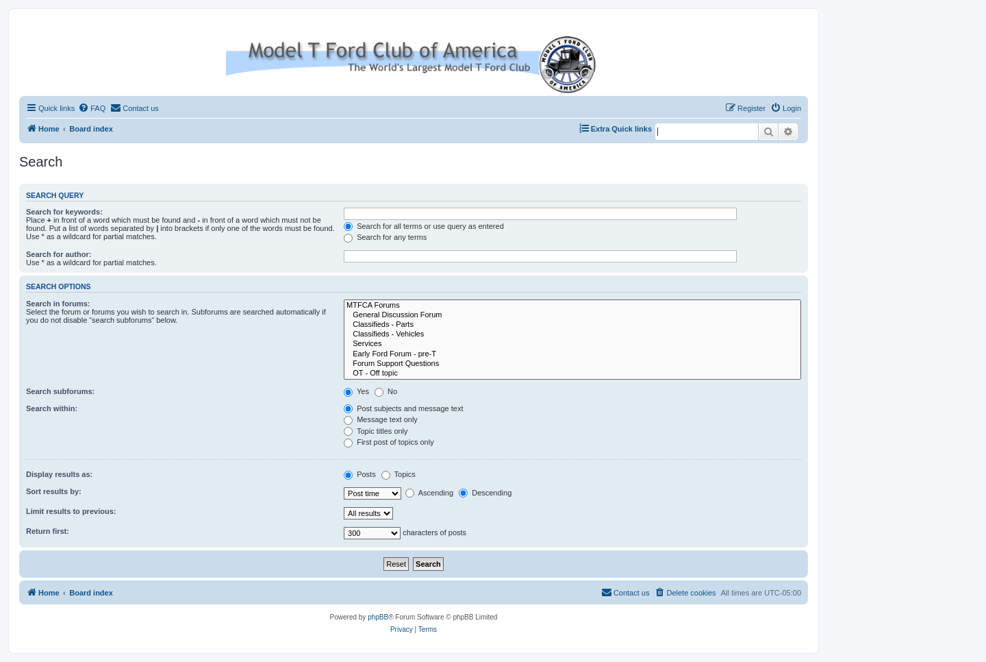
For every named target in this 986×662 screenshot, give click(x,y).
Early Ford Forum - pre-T (572, 354)
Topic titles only (375, 431)
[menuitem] (91, 108)
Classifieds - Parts (572, 325)
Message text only (381, 419)
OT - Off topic (572, 373)
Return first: (47, 531)
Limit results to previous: (71, 511)
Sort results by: (53, 491)
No (386, 391)
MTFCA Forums (572, 305)
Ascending (429, 493)
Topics (398, 474)
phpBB (378, 617)
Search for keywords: (64, 212)
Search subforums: (60, 391)
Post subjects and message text (403, 408)
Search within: (51, 408)
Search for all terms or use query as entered (424, 226)
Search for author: (58, 254)
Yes (356, 391)
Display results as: (59, 474)
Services (572, 344)
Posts (360, 474)
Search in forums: (58, 303)
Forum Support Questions (572, 364)
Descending (485, 493)
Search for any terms (385, 237)
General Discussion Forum (572, 315)
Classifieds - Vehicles (572, 334)
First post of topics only (389, 442)
